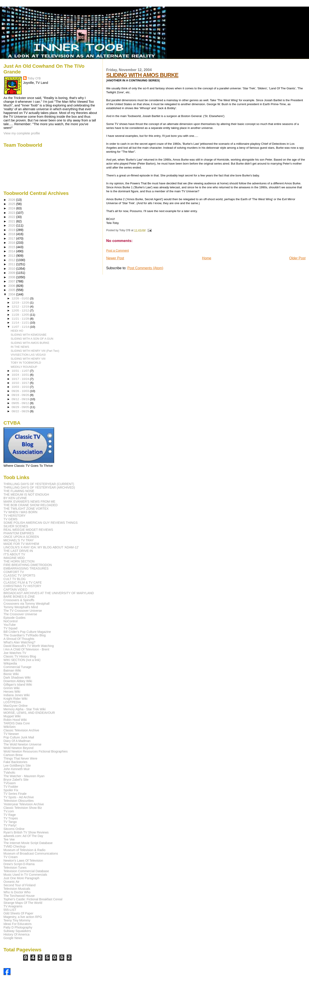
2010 (12, 268)
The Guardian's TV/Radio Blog (25, 635)
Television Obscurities (19, 800)
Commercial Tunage (17, 667)
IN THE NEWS (20, 346)
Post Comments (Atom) (145, 268)
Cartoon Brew (13, 755)
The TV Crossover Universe (23, 610)
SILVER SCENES (16, 526)
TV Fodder (11, 786)
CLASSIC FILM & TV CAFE (23, 582)
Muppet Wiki (12, 716)
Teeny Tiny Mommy (17, 920)
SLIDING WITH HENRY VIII (28, 358)
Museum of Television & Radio (25, 850)
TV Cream (11, 857)
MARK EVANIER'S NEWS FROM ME (29, 501)
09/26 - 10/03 (21, 391)
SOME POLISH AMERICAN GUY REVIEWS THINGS (41, 522)
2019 (12, 230)
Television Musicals (17, 888)
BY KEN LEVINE (15, 498)
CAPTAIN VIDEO (16, 589)
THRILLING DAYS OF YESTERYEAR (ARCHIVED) (39, 487)
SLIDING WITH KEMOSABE (29, 334)
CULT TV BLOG (15, 579)
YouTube (10, 624)
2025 (12, 204)
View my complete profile (22, 133)
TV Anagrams (13, 906)
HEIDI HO (17, 330)
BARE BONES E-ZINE (19, 596)
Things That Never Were (20, 758)
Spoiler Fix (11, 790)
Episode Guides (15, 617)
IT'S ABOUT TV (14, 554)
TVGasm (10, 783)
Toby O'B (34, 78)
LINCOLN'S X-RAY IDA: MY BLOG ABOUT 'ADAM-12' (41, 547)
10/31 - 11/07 (21, 370)
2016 (12, 242)
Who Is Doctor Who (17, 892)
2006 (12, 285)
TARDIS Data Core (17, 723)
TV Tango (10, 822)
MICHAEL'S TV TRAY (19, 540)
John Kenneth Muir (17, 769)
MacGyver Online (16, 705)
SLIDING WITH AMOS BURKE (142, 75)
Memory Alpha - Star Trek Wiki (25, 709)
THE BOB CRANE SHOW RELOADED (31, 505)
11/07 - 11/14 (21, 326)
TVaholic (9, 772)
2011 (12, 264)
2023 (12, 212)
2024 (12, 208)
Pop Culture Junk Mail (19, 737)
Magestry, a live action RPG (23, 917)
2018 (12, 234)
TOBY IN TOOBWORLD (26, 362)
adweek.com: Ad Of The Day (23, 836)
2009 (12, 273)
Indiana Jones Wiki (17, 695)
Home (206, 258)
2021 (12, 221)
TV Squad (10, 628)
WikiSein (10, 727)
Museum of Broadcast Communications (31, 853)
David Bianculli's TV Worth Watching (29, 646)
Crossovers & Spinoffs (19, 600)
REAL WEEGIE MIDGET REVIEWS (28, 529)
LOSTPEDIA (12, 702)
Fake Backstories (16, 762)
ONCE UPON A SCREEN (21, 536)
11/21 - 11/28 (21, 318)
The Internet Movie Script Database (28, 843)
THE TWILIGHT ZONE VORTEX (26, 508)
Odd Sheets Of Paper (18, 913)
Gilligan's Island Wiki (18, 684)
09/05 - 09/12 (21, 403)
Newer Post (115, 258)
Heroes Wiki (12, 691)
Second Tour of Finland (20, 885)
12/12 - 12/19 (21, 306)
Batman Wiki (12, 670)
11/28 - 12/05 (21, 314)
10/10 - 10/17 (21, 383)
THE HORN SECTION (19, 561)
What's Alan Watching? (19, 642)
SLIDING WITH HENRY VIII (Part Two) (35, 350)
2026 (12, 199)
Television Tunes (15, 867)
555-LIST (10, 910)
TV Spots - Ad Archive (19, 797)
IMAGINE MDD (14, 558)
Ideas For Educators (18, 924)
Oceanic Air (12, 881)
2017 (12, 238)
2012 (12, 260)
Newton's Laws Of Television (23, 860)
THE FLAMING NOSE (19, 491)
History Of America (16, 934)
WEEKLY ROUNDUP (24, 366)
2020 (12, 225)
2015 (12, 247)
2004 (12, 294)
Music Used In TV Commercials (25, 874)
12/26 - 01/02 (21, 298)
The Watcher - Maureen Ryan (24, 776)
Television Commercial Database (26, 871)
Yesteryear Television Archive (24, 804)
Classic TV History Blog (20, 656)
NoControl (11, 621)
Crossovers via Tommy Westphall (27, 603)
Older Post (297, 258)
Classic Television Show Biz (23, 807)
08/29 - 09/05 (21, 407)
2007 (12, 281)
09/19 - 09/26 (21, 395)
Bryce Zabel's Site (16, 779)
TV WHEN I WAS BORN (20, 512)
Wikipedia (10, 663)
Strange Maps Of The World (23, 903)
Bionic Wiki (11, 674)
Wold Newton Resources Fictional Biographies (36, 751)
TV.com (9, 811)
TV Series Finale (15, 793)
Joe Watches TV (15, 653)
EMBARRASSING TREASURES (26, 568)
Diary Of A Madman (17, 741)
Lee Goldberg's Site (17, 765)
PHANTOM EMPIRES (19, 533)
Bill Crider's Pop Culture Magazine (27, 632)
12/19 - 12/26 (21, 302)
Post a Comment (117, 250)
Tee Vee (9, 839)
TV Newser (11, 734)
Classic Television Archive (21, 730)
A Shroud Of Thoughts (19, 639)
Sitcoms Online (14, 829)
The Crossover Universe (20, 614)
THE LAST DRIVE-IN (18, 551)
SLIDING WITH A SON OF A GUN (32, 338)
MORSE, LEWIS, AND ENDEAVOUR (29, 712)
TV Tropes (11, 818)
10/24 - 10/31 (21, 374)
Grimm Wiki (12, 688)
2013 (12, 255)
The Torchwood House (19, 895)
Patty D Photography (18, 927)
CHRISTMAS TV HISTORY (22, 586)
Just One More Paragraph (21, 878)
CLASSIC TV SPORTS (19, 575)
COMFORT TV (14, 572)
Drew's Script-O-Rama (19, 864)
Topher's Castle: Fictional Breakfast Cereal (33, 899)
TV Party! (10, 825)
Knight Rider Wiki (16, 698)
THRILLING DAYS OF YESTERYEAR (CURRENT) (39, 484)
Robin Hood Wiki (15, 719)
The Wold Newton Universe (22, 744)
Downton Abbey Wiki (18, 681)
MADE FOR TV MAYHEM (21, 544)
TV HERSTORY (15, 515)
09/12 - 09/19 (21, 399)
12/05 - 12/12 (21, 310)
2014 (12, 251)
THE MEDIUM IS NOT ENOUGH (26, 494)
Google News (13, 938)
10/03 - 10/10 (21, 386)
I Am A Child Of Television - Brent (26, 649)
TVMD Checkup (15, 846)
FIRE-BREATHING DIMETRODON (28, 565)
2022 (12, 217)
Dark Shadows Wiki (17, 677)
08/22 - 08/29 (21, 411)
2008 (12, 277)
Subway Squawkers (17, 931)
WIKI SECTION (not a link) (22, 660)
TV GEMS (11, 519)
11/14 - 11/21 (21, 322)
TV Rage (10, 815)
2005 (12, 290)
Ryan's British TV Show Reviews (26, 832)
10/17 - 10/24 (21, 379)
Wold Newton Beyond (18, 748)
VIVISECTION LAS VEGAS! (28, 354)
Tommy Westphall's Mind (21, 607)
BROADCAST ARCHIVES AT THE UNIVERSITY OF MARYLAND (49, 593)
